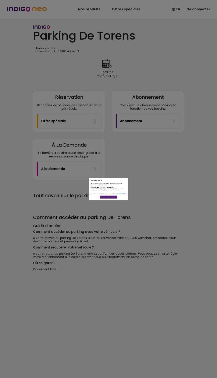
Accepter (108, 220)
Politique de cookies (160, 205)
